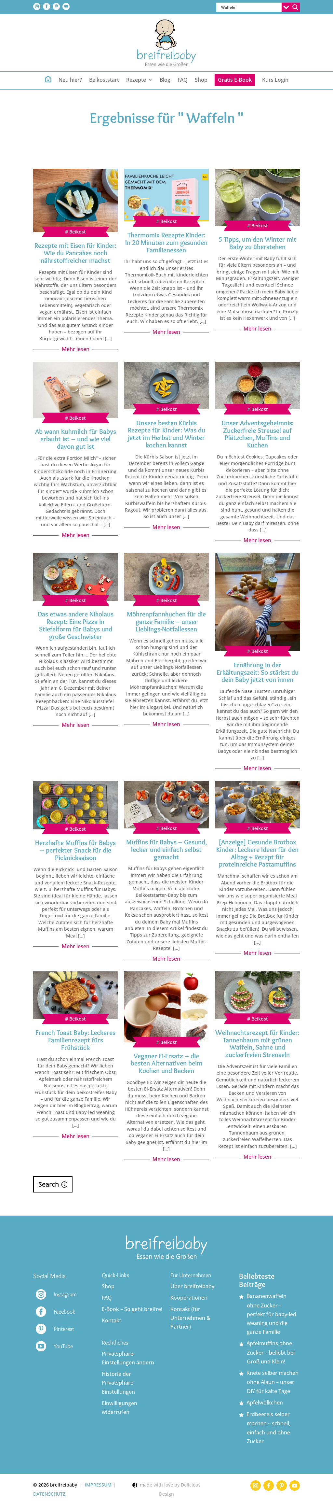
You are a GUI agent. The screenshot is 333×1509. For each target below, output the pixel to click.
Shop (201, 80)
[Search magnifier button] (295, 7)
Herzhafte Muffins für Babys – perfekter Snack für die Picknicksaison (75, 850)
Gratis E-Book (235, 79)
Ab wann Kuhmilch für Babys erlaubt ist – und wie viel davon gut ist (75, 438)
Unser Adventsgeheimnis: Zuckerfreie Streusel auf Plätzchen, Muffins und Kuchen (257, 434)
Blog (165, 80)
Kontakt (111, 1320)
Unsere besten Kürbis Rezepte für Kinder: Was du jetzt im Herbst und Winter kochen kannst (166, 434)
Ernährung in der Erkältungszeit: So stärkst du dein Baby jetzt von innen (258, 672)
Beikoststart (104, 80)
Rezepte (136, 80)
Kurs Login (275, 80)
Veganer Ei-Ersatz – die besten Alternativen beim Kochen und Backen (166, 1063)
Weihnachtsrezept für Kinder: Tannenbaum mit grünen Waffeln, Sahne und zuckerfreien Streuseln (257, 1043)
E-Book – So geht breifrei (132, 1309)
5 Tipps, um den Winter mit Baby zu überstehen (257, 243)
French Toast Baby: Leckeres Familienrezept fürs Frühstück (75, 1039)
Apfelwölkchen (264, 1402)
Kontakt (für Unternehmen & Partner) (190, 1317)
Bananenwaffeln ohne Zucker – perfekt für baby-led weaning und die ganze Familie (271, 1313)
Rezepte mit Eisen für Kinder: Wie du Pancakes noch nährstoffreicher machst (75, 252)
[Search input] (250, 7)
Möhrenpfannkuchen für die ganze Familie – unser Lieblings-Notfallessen (166, 621)
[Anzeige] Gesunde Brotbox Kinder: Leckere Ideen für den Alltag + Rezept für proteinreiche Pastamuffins (257, 853)
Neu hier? (70, 80)
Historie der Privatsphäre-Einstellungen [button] (118, 1382)
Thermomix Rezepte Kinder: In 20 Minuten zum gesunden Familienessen (166, 242)
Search (48, 1184)
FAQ (183, 80)
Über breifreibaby (192, 1286)
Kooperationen (188, 1297)
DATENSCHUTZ (49, 1494)
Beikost (77, 232)
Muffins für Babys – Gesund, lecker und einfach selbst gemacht (166, 849)
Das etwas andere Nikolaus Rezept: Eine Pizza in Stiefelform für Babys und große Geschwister (75, 625)
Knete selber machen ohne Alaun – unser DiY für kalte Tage (272, 1382)
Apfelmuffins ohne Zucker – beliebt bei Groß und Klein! (270, 1352)
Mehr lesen (75, 349)
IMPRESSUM (98, 1485)
